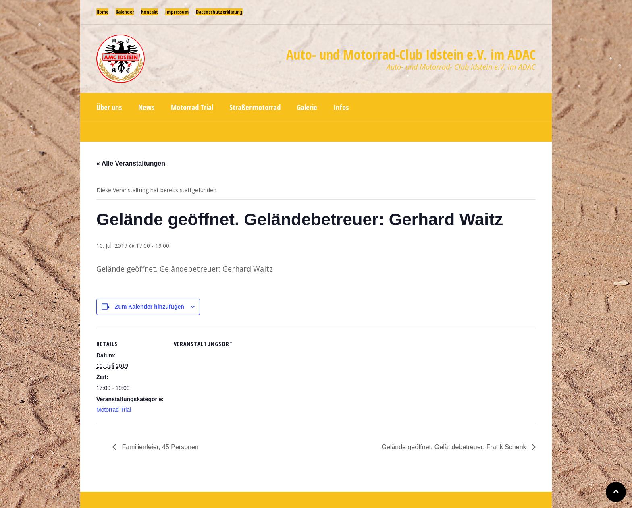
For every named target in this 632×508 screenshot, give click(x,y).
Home (102, 11)
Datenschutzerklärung (219, 11)
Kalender (125, 11)
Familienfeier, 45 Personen (159, 447)
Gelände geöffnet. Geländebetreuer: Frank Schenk (455, 447)
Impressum (177, 11)
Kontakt (149, 11)
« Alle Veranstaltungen (130, 163)
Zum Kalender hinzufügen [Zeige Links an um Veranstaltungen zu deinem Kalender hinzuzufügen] (149, 306)
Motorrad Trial (113, 409)
